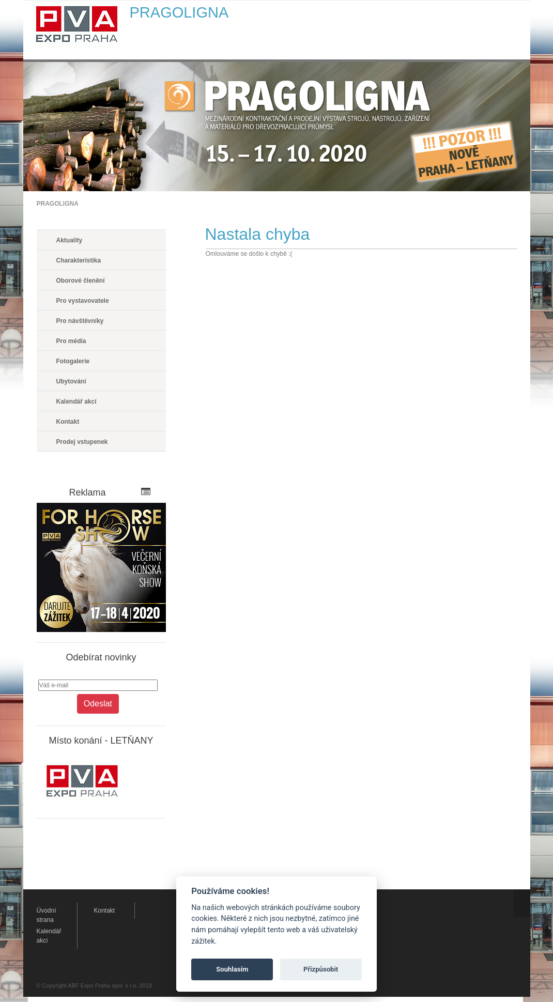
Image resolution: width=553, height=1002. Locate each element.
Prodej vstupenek (82, 441)
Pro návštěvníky (80, 321)
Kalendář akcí (76, 401)
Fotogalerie (73, 361)
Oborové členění (80, 280)
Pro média (71, 341)
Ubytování (71, 381)
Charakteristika (78, 260)
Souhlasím (232, 969)
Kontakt (68, 421)
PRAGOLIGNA (58, 203)
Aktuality (69, 240)
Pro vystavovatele (82, 300)
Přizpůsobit (320, 969)
